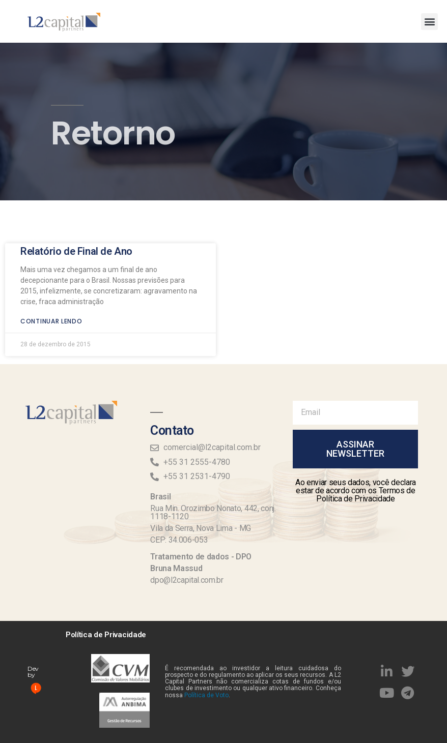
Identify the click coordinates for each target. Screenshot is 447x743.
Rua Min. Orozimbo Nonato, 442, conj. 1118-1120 (212, 512)
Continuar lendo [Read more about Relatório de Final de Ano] (51, 306)
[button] (429, 21)
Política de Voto (206, 695)
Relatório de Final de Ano (76, 236)
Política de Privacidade (106, 634)
